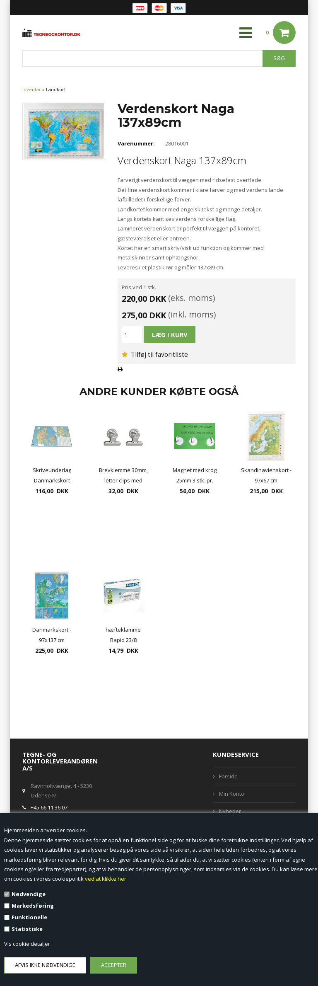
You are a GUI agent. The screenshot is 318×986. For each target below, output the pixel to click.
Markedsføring (33, 905)
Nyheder (230, 811)
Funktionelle (29, 917)
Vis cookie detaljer (27, 943)
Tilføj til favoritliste (155, 354)
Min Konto (231, 793)
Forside (228, 776)
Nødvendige (29, 894)
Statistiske (27, 929)
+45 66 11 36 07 (49, 807)
